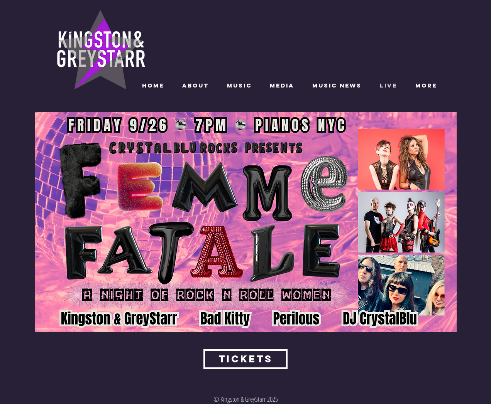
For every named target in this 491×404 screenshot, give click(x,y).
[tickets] (245, 359)
